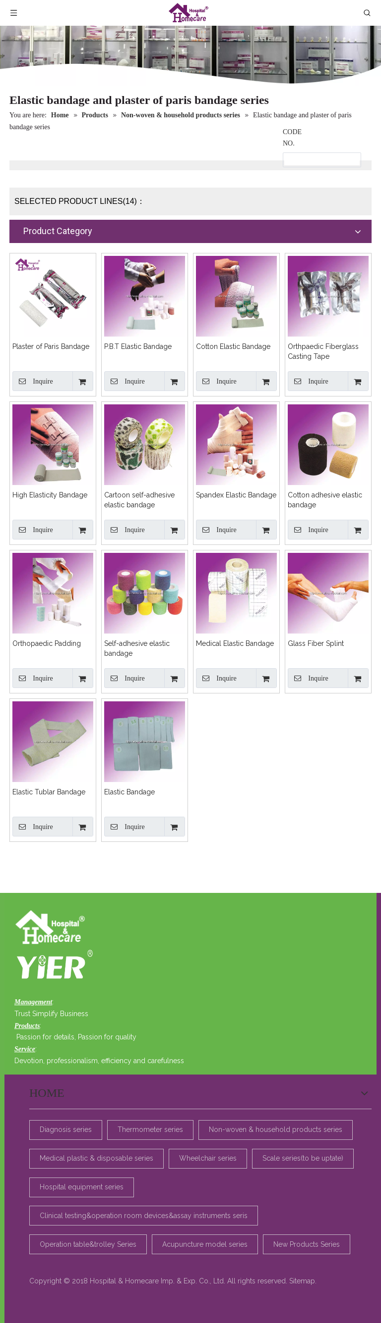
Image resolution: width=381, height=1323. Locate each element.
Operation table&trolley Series (88, 1244)
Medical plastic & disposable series (96, 1158)
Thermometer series (150, 1129)
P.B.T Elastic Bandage (138, 346)
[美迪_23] (52, 928)
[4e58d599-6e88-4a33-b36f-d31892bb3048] (52, 963)
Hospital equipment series (82, 1187)
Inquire (32, 381)
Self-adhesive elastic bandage (137, 648)
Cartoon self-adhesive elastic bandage (139, 500)
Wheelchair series (208, 1158)
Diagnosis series (66, 1129)
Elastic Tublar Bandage (48, 792)
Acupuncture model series (205, 1244)
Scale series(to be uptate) (302, 1158)
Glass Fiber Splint (316, 643)
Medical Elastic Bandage (235, 643)
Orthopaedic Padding (46, 643)
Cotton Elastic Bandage (233, 346)
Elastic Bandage (129, 792)
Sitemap (302, 1281)
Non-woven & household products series (275, 1129)
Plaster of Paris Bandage (50, 346)
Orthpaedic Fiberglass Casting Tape (323, 351)
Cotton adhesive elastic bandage (325, 500)
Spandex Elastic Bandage (236, 495)
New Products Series (306, 1244)
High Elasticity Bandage (49, 495)
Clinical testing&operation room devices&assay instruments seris (144, 1216)
